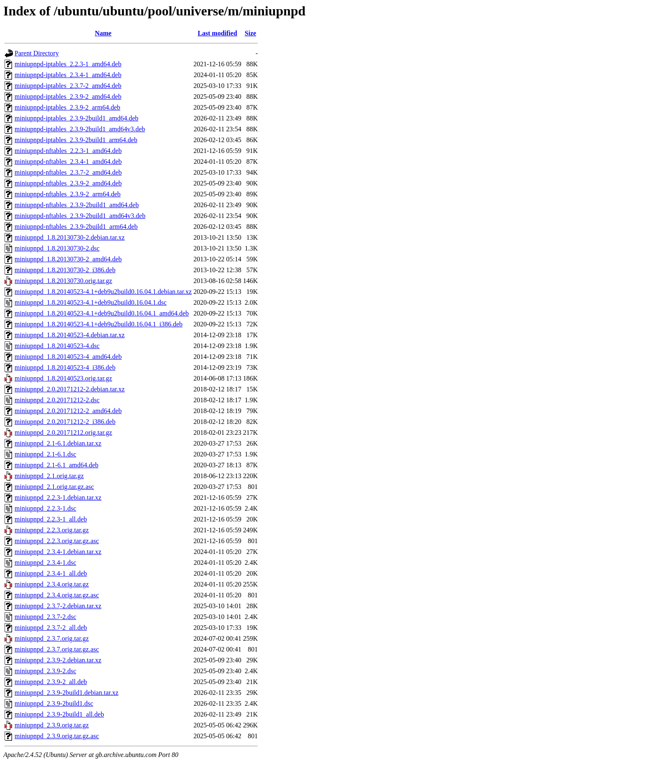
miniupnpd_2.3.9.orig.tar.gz (52, 725)
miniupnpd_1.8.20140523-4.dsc (57, 345)
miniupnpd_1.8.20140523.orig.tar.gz (63, 378)
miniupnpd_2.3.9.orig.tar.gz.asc (57, 735)
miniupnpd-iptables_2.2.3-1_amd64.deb (68, 64)
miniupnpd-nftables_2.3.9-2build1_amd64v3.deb (80, 215)
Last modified (217, 33)
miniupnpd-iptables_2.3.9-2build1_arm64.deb (76, 139)
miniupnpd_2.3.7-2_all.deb (51, 627)
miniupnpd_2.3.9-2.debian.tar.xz (58, 660)
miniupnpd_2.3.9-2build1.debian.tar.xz (66, 692)
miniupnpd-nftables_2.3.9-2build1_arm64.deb (76, 226)
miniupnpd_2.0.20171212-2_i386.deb (65, 421)
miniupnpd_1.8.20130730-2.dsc (57, 248)
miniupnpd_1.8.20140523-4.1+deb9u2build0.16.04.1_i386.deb (98, 324)
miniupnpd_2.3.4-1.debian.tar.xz (58, 551)
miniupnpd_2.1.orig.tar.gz (49, 475)
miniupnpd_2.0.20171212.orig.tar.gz (63, 432)
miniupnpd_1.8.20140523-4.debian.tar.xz (70, 334)
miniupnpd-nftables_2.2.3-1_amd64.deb (68, 150)
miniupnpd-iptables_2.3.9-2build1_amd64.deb (76, 118)
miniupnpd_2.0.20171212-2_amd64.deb (68, 410)
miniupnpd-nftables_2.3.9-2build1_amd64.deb (77, 204)
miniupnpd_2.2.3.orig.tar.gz (52, 530)
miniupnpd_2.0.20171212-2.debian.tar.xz (70, 389)
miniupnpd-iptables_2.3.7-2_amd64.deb (68, 85)
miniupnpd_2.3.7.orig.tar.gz (52, 638)
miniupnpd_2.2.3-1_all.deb (51, 519)
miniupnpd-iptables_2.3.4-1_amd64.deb (68, 74)
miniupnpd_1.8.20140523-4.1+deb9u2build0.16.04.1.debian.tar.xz (103, 291)
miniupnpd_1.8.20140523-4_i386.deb (65, 367)
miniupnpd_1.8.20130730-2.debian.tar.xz (70, 237)
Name (103, 33)
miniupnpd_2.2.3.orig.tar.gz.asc (57, 540)
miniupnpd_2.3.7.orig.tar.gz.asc (57, 649)
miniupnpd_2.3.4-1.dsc (45, 562)
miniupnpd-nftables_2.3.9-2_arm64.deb (68, 194)
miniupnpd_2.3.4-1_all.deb (51, 573)
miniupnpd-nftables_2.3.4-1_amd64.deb (68, 161)
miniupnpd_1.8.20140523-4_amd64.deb (68, 356)
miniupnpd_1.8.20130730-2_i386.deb (65, 269)
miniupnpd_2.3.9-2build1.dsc (54, 703)
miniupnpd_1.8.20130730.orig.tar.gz (63, 280)
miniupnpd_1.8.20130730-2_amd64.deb (68, 259)
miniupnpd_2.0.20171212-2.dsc (57, 400)
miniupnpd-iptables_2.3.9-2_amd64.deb (68, 96)
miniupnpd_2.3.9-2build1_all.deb (59, 714)
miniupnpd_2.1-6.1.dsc (45, 454)
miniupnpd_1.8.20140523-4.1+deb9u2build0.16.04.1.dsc (91, 302)
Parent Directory (37, 53)
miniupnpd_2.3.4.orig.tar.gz (52, 584)
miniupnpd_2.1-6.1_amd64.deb (56, 465)
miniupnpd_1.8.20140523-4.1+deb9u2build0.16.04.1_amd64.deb (102, 313)
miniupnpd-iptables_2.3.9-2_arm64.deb (67, 107)
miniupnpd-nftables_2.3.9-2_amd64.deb (68, 183)
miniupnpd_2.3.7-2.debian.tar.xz (58, 605)
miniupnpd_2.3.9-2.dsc (45, 670)
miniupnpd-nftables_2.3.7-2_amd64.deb (68, 172)
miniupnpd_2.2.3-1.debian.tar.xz (58, 497)
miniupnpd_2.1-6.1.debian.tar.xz (58, 443)
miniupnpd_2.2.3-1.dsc (45, 508)
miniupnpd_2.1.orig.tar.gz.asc (54, 486)
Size (251, 33)
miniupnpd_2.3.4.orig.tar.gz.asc (57, 595)
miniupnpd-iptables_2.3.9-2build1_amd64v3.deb (80, 129)
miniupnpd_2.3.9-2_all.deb (51, 681)
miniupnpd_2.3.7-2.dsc (45, 616)
